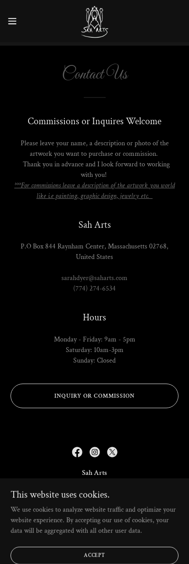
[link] (94, 21)
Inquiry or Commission (94, 396)
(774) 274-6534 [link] (94, 288)
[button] (17, 21)
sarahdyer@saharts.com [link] (94, 278)
